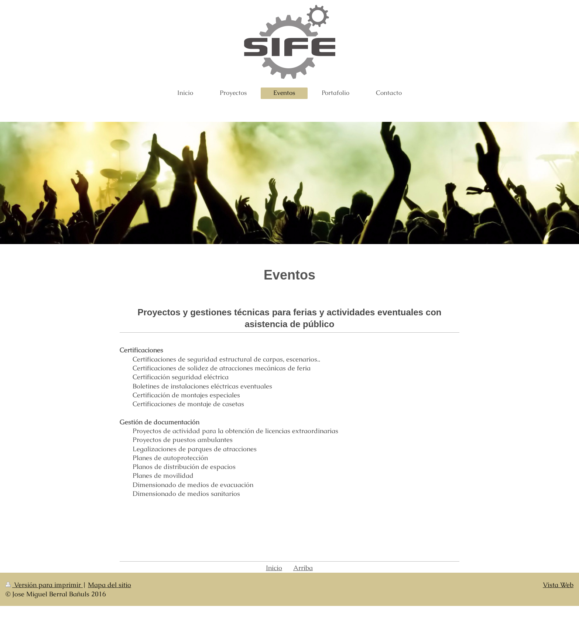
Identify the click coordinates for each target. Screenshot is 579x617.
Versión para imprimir (44, 584)
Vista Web (558, 584)
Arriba (303, 567)
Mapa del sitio (109, 584)
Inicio (274, 567)
